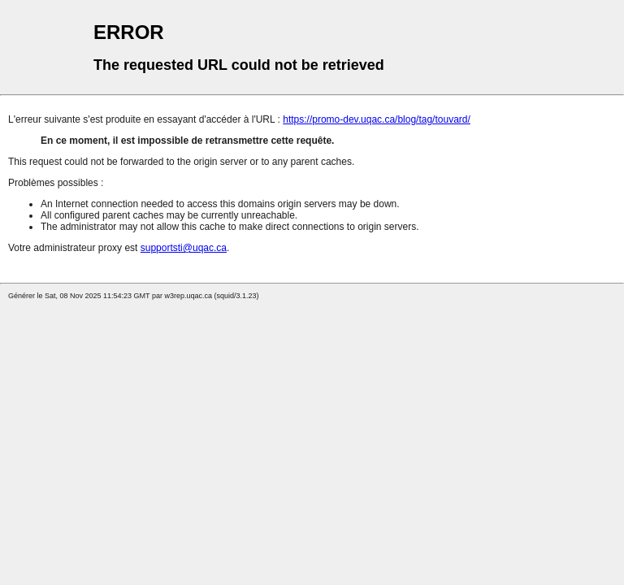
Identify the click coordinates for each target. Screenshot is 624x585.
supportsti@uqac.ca (184, 248)
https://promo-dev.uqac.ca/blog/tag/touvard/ (376, 119)
